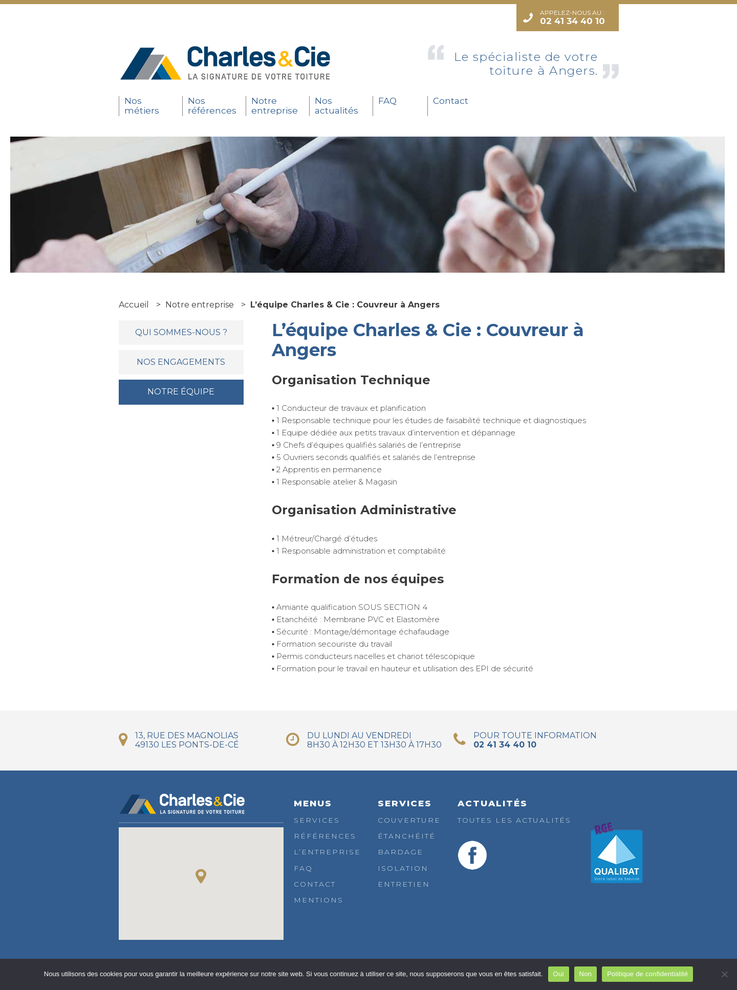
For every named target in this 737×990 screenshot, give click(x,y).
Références (325, 836)
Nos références (212, 106)
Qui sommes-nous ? (181, 332)
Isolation (403, 868)
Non (585, 974)
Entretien (404, 884)
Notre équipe (180, 392)
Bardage (400, 851)
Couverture (409, 820)
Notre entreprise (274, 106)
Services (317, 820)
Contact (450, 101)
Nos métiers (141, 106)
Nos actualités (336, 106)
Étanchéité (407, 836)
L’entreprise (327, 851)
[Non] (724, 974)
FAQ (387, 101)
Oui (558, 974)
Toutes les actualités (514, 820)
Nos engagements (181, 362)
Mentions (318, 900)
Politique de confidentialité (647, 974)
